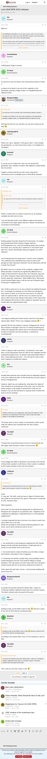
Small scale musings (13, 721)
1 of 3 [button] (17, 673)
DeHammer (8, 697)
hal (4, 12)
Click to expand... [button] (23, 47)
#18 (45, 605)
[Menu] (2, 2)
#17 (45, 584)
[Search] (45, 2)
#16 (45, 539)
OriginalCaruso (9, 723)
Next (24, 673)
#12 (45, 405)
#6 (45, 160)
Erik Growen (8, 689)
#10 (45, 347)
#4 (45, 105)
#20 (45, 651)
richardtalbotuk (9, 706)
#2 (45, 62)
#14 (45, 458)
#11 (45, 372)
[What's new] (40, 2)
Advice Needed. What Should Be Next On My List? (25, 696)
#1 (45, 25)
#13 (45, 439)
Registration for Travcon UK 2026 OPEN (21, 704)
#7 (45, 187)
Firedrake (8, 714)
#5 (45, 139)
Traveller (15, 697)
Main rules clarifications (14, 687)
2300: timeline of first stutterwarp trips (19, 713)
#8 (45, 237)
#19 (45, 623)
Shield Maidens (17, 689)
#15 (45, 479)
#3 (45, 78)
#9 (45, 315)
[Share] (42, 25)
